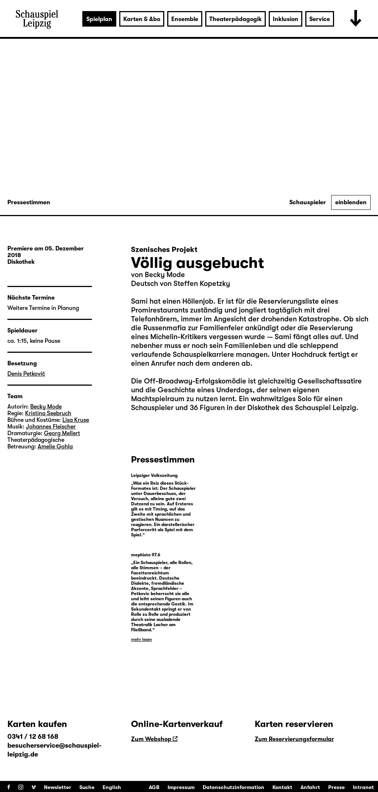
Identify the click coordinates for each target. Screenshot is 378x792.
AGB (154, 787)
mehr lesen (141, 639)
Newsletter (57, 787)
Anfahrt (310, 787)
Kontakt (282, 787)
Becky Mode (165, 274)
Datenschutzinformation (233, 787)
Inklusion (285, 19)
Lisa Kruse (75, 420)
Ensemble (184, 19)
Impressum (181, 787)
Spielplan (99, 19)
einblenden (351, 202)
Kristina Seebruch (48, 413)
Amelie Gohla (55, 446)
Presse (336, 787)
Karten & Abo (141, 19)
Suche (86, 787)
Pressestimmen (28, 202)
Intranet (363, 787)
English (112, 787)
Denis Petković (26, 374)
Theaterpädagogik (235, 19)
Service (319, 19)
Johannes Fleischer (51, 426)
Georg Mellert (62, 433)
